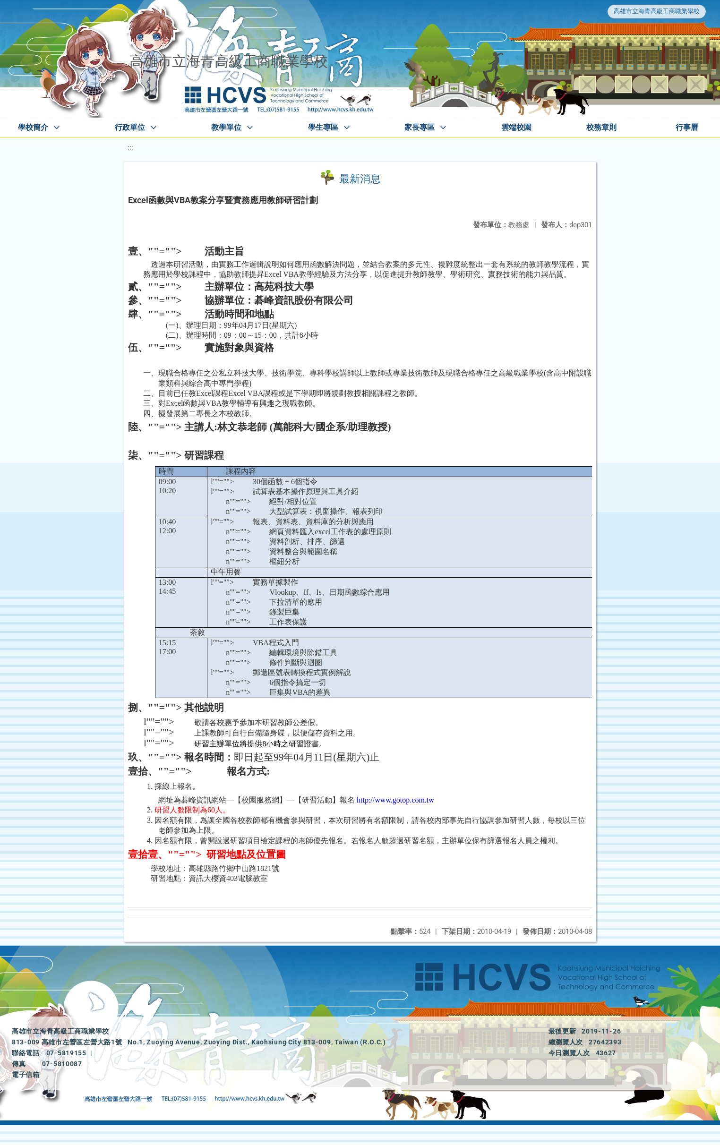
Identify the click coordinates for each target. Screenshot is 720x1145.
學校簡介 (33, 127)
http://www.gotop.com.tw (395, 800)
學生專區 (323, 127)
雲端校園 (516, 127)
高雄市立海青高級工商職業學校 (657, 11)
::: (130, 147)
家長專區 (419, 127)
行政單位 (130, 127)
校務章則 (601, 127)
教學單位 (226, 127)
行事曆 (687, 127)
